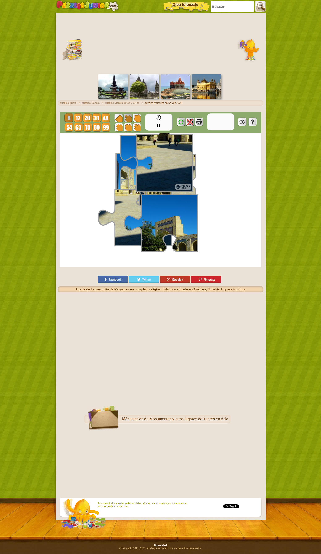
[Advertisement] (161, 43)
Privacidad (160, 545)
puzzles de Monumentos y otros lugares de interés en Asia (179, 419)
